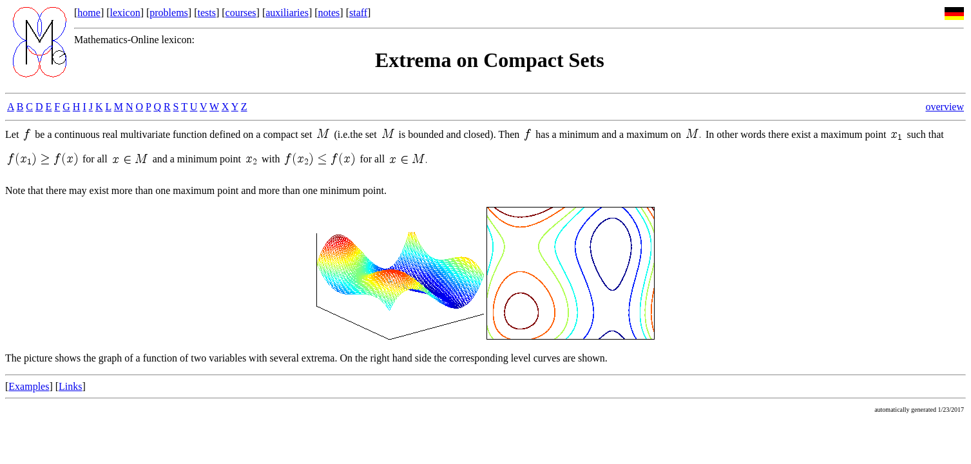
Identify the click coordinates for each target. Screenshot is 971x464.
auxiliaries (287, 12)
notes (329, 12)
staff (358, 12)
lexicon (125, 12)
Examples (28, 386)
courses (241, 12)
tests (206, 12)
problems (168, 12)
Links (70, 386)
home (89, 12)
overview (944, 106)
